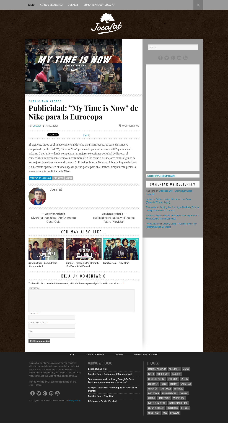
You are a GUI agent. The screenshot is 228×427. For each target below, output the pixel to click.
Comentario (34, 288)
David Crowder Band (178, 407)
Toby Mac (184, 397)
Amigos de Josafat (51, 5)
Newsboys (174, 416)
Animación (152, 392)
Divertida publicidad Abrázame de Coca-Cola (53, 219)
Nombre (33, 318)
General (151, 402)
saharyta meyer (153, 215)
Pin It (86, 135)
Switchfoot (186, 387)
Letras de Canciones (157, 373)
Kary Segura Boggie (157, 407)
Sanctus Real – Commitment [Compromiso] (42, 265)
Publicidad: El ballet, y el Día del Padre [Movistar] (114, 219)
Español (173, 387)
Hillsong (185, 412)
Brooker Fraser (169, 397)
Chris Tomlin (154, 416)
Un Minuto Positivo (156, 383)
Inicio (31, 5)
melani (149, 199)
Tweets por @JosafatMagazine (160, 176)
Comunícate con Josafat (99, 5)
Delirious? (153, 387)
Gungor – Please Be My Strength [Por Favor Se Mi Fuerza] (82, 265)
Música (185, 383)
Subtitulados (163, 378)
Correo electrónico (37, 327)
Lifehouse (178, 392)
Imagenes (176, 378)
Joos (165, 416)
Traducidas (174, 373)
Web (30, 335)
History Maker (74, 405)
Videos (56, 101)
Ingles (151, 378)
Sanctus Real (179, 402)
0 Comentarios (130, 125)
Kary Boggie (153, 397)
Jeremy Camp (164, 402)
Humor (164, 387)
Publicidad (38, 101)
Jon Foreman (172, 412)
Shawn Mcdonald (156, 412)
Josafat (73, 5)
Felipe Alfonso (152, 224)
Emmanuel (151, 207)
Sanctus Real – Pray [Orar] (116, 263)
